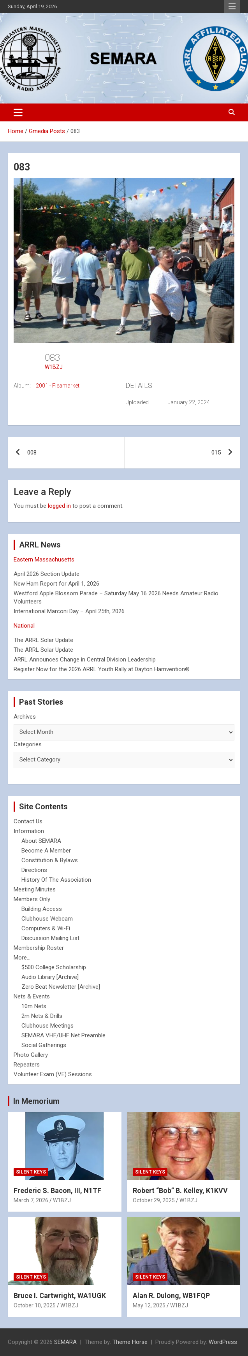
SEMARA (65, 1341)
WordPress (223, 1341)
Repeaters (27, 1064)
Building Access (41, 908)
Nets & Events (32, 996)
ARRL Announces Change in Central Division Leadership (85, 659)
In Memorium (36, 1101)
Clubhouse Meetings (47, 1025)
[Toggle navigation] (18, 112)
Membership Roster (39, 947)
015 (216, 452)
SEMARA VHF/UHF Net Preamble (63, 1035)
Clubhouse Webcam (47, 918)
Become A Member (46, 850)
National (24, 625)
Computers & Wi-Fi (45, 928)
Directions (34, 870)
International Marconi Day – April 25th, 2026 (69, 611)
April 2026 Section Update (46, 573)
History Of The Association (56, 879)
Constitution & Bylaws (49, 860)
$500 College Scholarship (53, 967)
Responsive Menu (232, 6)
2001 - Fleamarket (57, 385)
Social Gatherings (43, 1045)
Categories (28, 744)
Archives (25, 716)
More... (22, 957)
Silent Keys (31, 1172)
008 (32, 452)
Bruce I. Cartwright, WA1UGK (60, 1295)
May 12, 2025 (149, 1305)
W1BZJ (54, 367)
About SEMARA (41, 840)
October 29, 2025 (154, 1200)
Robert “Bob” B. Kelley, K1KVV (180, 1190)
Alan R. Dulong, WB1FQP (171, 1295)
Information (29, 831)
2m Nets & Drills (41, 1015)
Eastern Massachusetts (44, 559)
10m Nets (33, 1006)
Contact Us (28, 821)
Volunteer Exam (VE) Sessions (53, 1074)
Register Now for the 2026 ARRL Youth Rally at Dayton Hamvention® (102, 669)
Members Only (32, 899)
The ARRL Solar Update (43, 640)
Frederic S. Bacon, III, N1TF (57, 1190)
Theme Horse (130, 1341)
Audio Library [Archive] (50, 977)
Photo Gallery (31, 1054)
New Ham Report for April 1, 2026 (56, 583)
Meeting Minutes (35, 889)
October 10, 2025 (35, 1305)
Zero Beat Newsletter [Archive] (60, 986)
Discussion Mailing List (50, 938)
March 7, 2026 (31, 1200)
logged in (59, 505)
